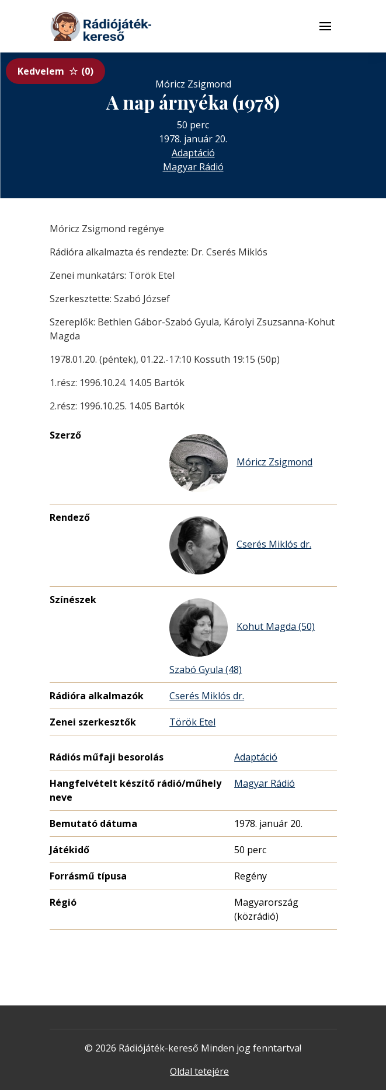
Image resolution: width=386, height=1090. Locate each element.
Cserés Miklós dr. (240, 545)
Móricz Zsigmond (240, 463)
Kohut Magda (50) (242, 627)
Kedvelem (55, 71)
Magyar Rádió (193, 166)
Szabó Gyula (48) (205, 669)
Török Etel (192, 722)
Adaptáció (193, 152)
